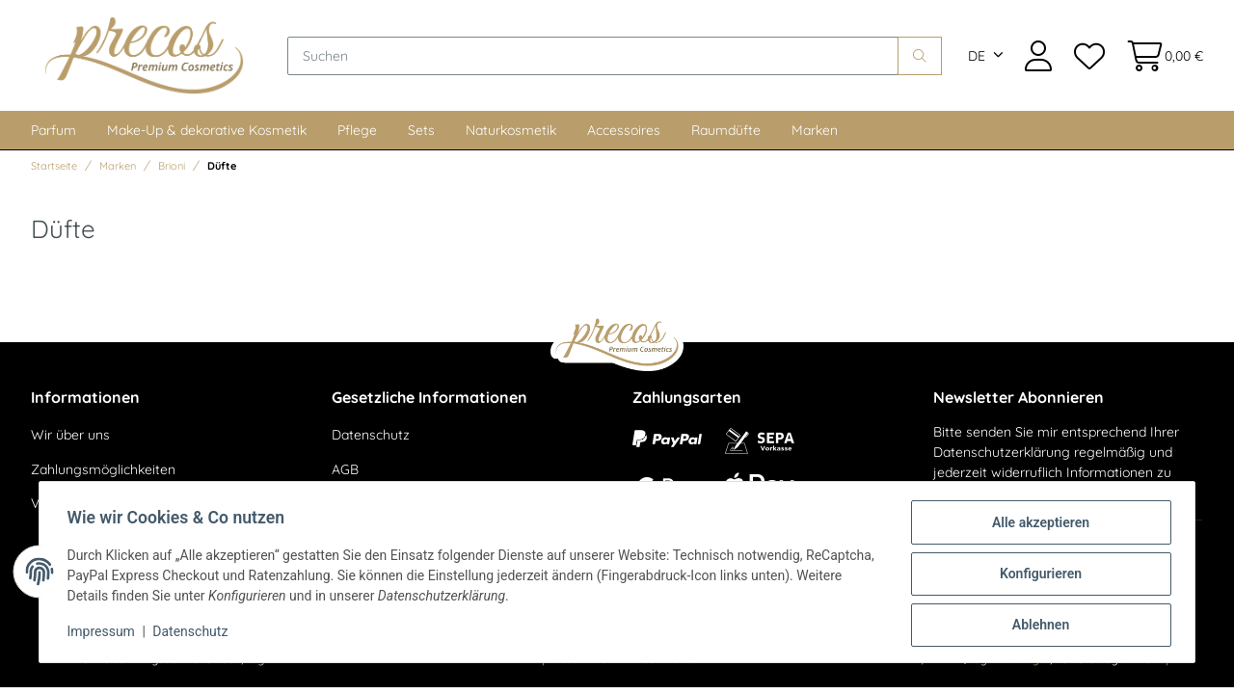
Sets (421, 134)
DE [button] (976, 58)
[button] (1038, 57)
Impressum (104, 634)
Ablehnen (1036, 625)
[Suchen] (598, 58)
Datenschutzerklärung (1001, 456)
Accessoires (623, 134)
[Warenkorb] (1159, 57)
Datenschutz (371, 438)
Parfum (53, 134)
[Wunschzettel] (1088, 57)
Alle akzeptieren (1037, 525)
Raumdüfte (726, 134)
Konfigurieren (1037, 575)
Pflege (357, 134)
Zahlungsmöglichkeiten (103, 473)
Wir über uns (70, 438)
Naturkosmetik (511, 134)
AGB (345, 473)
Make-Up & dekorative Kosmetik (207, 134)
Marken (814, 134)
